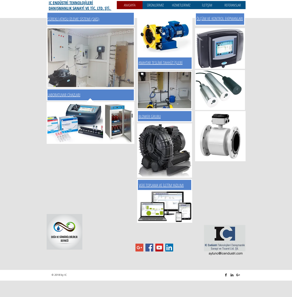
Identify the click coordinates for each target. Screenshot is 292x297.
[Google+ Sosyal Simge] (139, 247)
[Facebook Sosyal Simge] (149, 247)
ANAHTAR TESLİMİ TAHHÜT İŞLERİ (160, 62)
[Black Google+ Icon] (238, 275)
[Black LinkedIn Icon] (232, 275)
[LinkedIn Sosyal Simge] (169, 247)
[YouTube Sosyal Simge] (159, 247)
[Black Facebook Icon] (226, 275)
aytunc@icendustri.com (226, 253)
